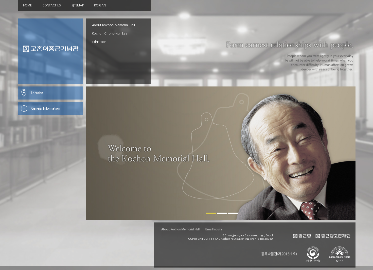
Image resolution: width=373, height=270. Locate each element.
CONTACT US (51, 5)
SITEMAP (77, 5)
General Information (45, 108)
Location (37, 93)
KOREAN (100, 5)
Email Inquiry (213, 229)
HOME (27, 5)
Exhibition (99, 41)
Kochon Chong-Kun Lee (109, 33)
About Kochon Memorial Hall (113, 25)
